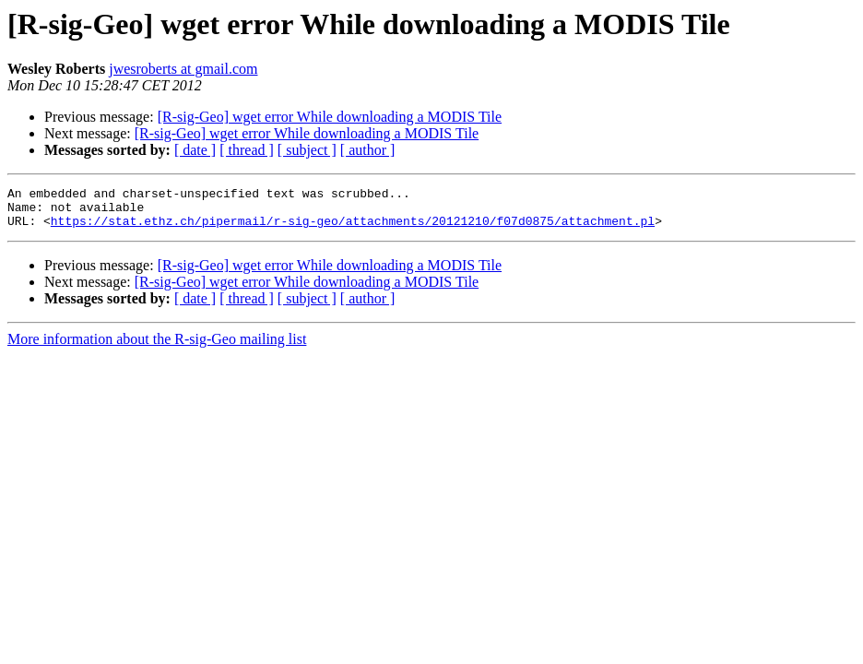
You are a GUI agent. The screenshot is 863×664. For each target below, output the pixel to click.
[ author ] (368, 150)
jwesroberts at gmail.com (183, 69)
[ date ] (195, 150)
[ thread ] (246, 150)
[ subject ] (307, 150)
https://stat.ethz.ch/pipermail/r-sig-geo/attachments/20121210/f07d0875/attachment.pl (353, 228)
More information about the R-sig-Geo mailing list (156, 347)
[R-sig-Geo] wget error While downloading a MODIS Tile (330, 117)
